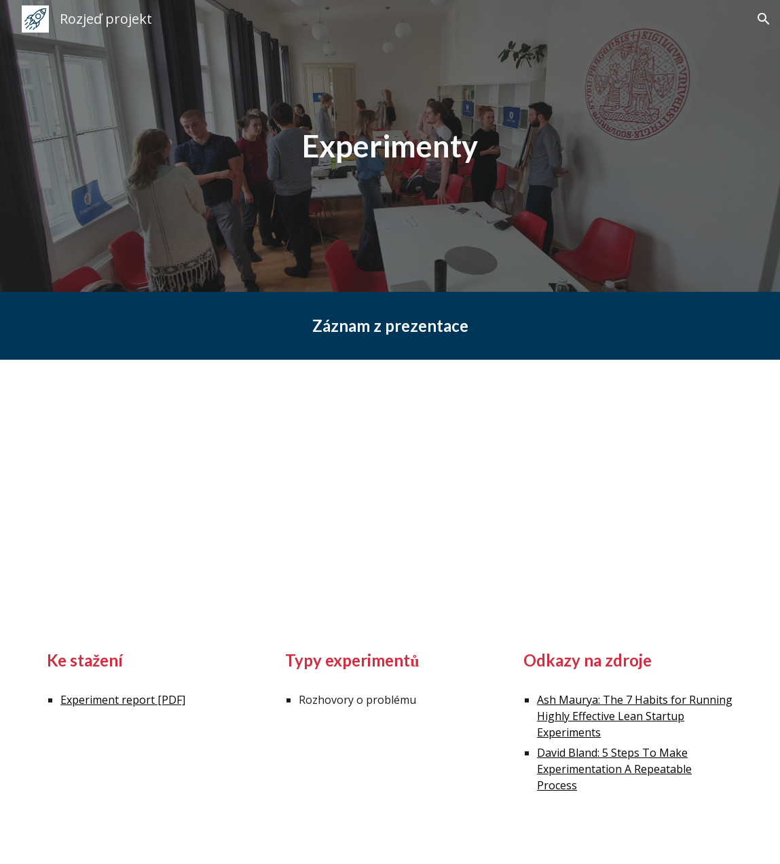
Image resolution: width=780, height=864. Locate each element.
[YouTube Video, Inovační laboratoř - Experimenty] (389, 491)
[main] (390, 146)
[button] (763, 19)
